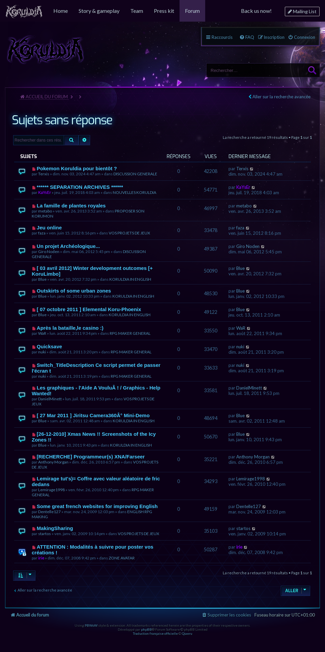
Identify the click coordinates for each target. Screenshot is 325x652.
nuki (42, 351)
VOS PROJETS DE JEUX (129, 232)
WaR (42, 333)
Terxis (43, 173)
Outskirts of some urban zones (74, 291)
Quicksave (49, 346)
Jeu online (49, 227)
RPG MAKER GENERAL (130, 333)
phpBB (146, 629)
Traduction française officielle (155, 633)
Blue (42, 279)
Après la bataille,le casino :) (70, 328)
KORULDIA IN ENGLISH (130, 279)
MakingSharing (55, 528)
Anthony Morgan (53, 462)
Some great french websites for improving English (97, 506)
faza (42, 232)
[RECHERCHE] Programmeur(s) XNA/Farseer (91, 456)
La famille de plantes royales (71, 205)
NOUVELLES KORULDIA (134, 192)
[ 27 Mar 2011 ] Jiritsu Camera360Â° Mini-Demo (93, 415)
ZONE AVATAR (122, 557)
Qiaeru (187, 633)
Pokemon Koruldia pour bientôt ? (77, 168)
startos (44, 533)
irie (41, 557)
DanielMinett (50, 398)
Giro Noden (48, 251)
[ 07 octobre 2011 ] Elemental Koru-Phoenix (89, 309)
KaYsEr (44, 192)
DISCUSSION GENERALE (135, 173)
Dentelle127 (49, 511)
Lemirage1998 (51, 489)
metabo (45, 211)
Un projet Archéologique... (68, 246)
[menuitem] (24, 11)
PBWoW (91, 625)
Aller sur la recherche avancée (281, 96)
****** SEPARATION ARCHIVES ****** (80, 187)
